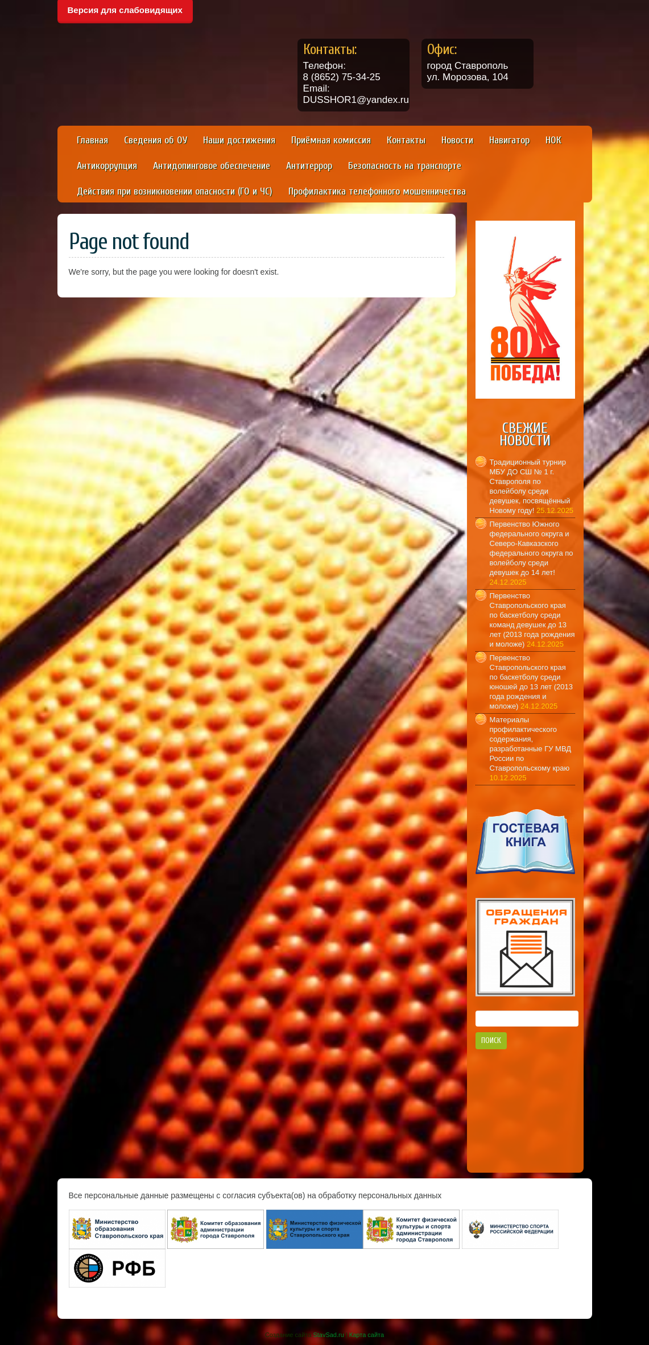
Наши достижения (239, 140)
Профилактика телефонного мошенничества (377, 191)
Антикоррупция (107, 166)
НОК (553, 140)
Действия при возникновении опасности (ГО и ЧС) (174, 191)
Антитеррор (309, 166)
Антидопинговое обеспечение (211, 166)
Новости (457, 140)
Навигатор (509, 140)
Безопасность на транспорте (404, 166)
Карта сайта (366, 1334)
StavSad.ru (328, 1334)
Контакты (406, 140)
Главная (92, 140)
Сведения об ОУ (155, 140)
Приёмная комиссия (331, 140)
